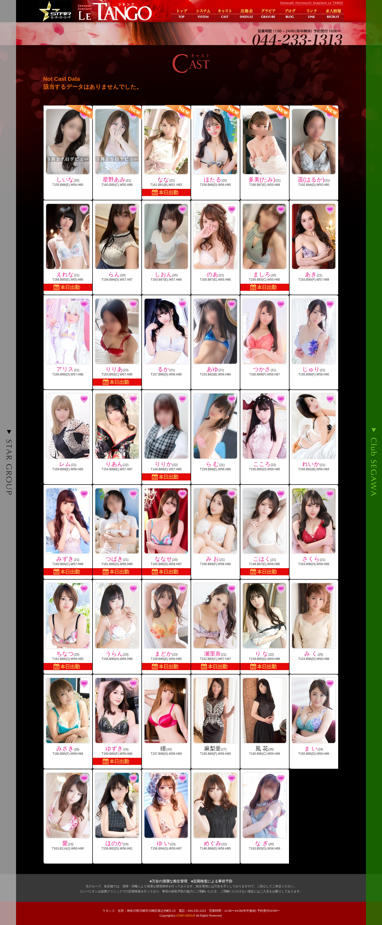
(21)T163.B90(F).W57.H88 (313, 242)
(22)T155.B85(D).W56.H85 (264, 432)
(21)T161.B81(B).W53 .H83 (166, 151)
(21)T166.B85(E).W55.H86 (68, 247)
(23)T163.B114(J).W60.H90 (68, 811)
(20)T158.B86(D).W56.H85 (215, 146)
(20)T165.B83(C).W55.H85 (264, 247)
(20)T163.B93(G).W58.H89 (264, 811)
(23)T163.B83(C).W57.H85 (117, 342)
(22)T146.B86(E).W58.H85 (215, 811)
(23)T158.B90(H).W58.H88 (117, 622)
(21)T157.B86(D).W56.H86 (166, 337)
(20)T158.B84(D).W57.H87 (117, 242)
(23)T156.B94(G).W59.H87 (166, 811)
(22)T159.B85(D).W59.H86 (264, 626)
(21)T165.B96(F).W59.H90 (313, 337)
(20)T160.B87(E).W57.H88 (166, 242)
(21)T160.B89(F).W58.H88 (215, 527)
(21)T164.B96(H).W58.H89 (313, 527)
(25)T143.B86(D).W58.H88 (313, 622)
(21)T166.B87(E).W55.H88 (264, 146)
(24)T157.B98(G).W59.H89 (166, 716)
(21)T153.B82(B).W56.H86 (215, 337)
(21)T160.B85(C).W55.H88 (117, 146)
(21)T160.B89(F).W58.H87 (264, 337)
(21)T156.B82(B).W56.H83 (313, 432)
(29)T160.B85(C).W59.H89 (264, 716)
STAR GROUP (185, 915)
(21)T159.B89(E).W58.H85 (68, 432)
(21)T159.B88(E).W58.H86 (215, 432)
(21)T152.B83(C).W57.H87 (215, 626)
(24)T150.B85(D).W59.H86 (313, 716)
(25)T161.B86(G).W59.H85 (68, 626)
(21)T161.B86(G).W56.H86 (117, 531)
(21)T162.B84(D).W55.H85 (313, 146)
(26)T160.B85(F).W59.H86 (68, 716)
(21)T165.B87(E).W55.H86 (215, 242)
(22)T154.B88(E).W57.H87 (117, 432)
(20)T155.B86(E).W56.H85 (68, 146)
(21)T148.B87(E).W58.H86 (264, 531)
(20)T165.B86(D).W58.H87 (166, 531)
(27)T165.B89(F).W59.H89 (215, 716)
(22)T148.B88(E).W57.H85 (166, 437)
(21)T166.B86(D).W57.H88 (68, 337)
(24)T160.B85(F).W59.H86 (117, 721)
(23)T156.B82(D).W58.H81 (117, 811)
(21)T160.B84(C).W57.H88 (68, 531)
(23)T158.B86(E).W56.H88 (166, 626)
